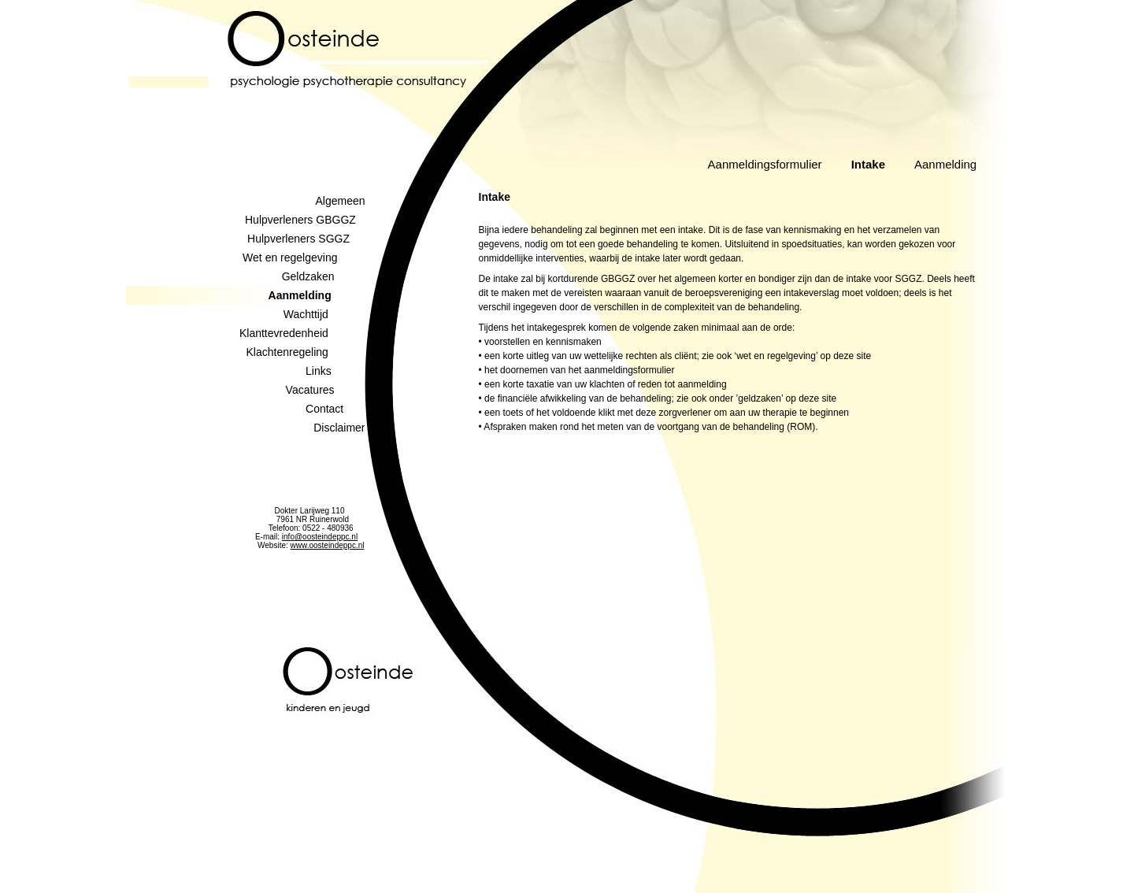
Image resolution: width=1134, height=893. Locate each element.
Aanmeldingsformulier (765, 164)
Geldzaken (323, 276)
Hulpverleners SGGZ (306, 238)
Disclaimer (339, 427)
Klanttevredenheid (302, 333)
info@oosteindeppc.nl (320, 536)
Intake (868, 164)
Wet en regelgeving (304, 257)
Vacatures (325, 390)
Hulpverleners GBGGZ (305, 219)
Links (335, 371)
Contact (335, 408)
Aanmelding (945, 164)
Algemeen (340, 201)
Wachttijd (324, 314)
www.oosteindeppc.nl (328, 545)
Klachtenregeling (305, 352)
